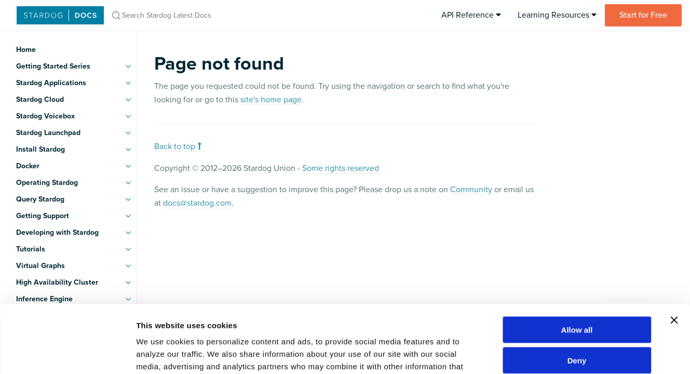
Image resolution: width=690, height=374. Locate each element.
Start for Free (643, 15)
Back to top (177, 146)
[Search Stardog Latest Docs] (243, 15)
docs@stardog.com (197, 203)
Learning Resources (557, 15)
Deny (577, 292)
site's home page (271, 100)
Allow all (577, 262)
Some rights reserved (340, 168)
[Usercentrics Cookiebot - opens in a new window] (67, 354)
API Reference (471, 15)
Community (471, 189)
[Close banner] (674, 252)
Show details (545, 353)
